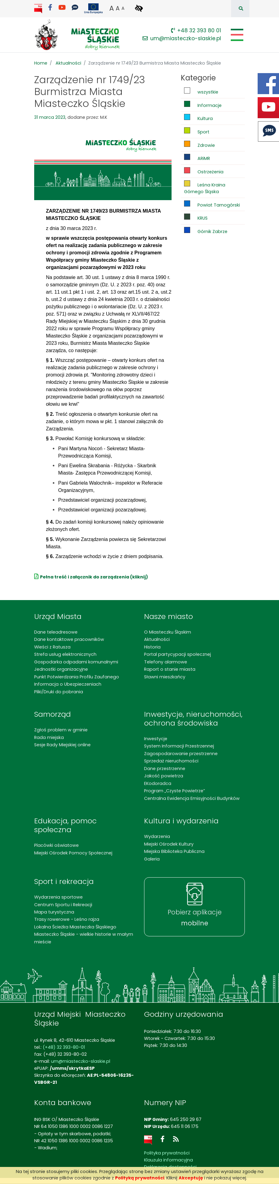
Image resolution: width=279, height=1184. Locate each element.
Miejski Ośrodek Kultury (169, 844)
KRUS (196, 217)
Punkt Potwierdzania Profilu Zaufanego (76, 677)
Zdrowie (199, 144)
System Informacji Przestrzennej (179, 746)
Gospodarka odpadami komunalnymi (76, 662)
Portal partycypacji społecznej (177, 654)
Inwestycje (155, 739)
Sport (196, 131)
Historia (152, 647)
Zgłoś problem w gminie (61, 730)
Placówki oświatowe (56, 845)
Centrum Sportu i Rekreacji (63, 905)
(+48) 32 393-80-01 (64, 1047)
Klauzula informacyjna (168, 1160)
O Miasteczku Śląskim (167, 632)
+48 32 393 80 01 (196, 30)
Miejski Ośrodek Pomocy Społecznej (73, 853)
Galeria (152, 859)
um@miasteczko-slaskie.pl (182, 38)
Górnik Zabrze (205, 231)
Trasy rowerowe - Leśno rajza (66, 919)
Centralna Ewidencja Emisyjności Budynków (192, 798)
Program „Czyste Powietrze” (174, 791)
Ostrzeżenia (203, 171)
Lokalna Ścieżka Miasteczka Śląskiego (75, 927)
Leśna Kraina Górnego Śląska (204, 187)
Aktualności (68, 63)
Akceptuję (191, 1178)
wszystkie (201, 91)
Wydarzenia (157, 836)
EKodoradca (157, 783)
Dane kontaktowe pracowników (69, 639)
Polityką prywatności (139, 1178)
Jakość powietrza (163, 776)
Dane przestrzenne (164, 768)
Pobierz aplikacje (195, 918)
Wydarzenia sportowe (58, 897)
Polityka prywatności (167, 1153)
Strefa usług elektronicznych (65, 654)
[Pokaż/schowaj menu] (236, 35)
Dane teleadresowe (56, 632)
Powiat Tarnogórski (212, 204)
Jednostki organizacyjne (61, 669)
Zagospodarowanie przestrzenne (181, 754)
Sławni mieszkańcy (164, 677)
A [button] (111, 8)
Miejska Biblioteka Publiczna (174, 851)
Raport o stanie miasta (169, 669)
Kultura (198, 118)
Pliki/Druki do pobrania (58, 692)
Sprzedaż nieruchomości (171, 761)
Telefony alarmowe (165, 662)
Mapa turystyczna (54, 912)
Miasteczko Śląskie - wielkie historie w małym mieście (83, 938)
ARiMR (197, 157)
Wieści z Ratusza (52, 647)
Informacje (203, 104)
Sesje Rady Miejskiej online (62, 745)
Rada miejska (49, 737)
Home (40, 63)
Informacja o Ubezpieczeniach (67, 684)
